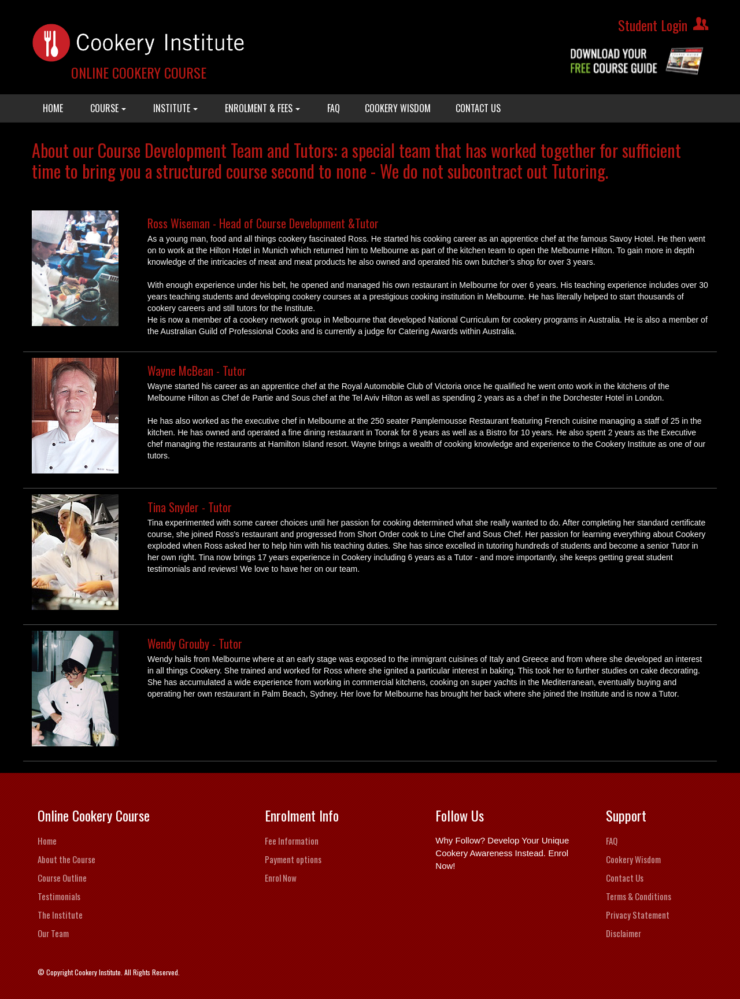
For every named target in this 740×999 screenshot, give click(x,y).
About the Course (66, 859)
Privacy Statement (637, 914)
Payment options (293, 859)
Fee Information (292, 840)
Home (47, 840)
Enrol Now (281, 877)
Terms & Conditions (638, 896)
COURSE (108, 108)
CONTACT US (478, 108)
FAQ (333, 108)
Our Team (53, 933)
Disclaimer (623, 933)
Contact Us (624, 877)
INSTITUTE (175, 108)
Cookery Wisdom (633, 859)
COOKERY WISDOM (398, 108)
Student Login (652, 24)
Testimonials (59, 896)
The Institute (60, 914)
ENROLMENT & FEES (262, 108)
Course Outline (62, 877)
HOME (53, 108)
